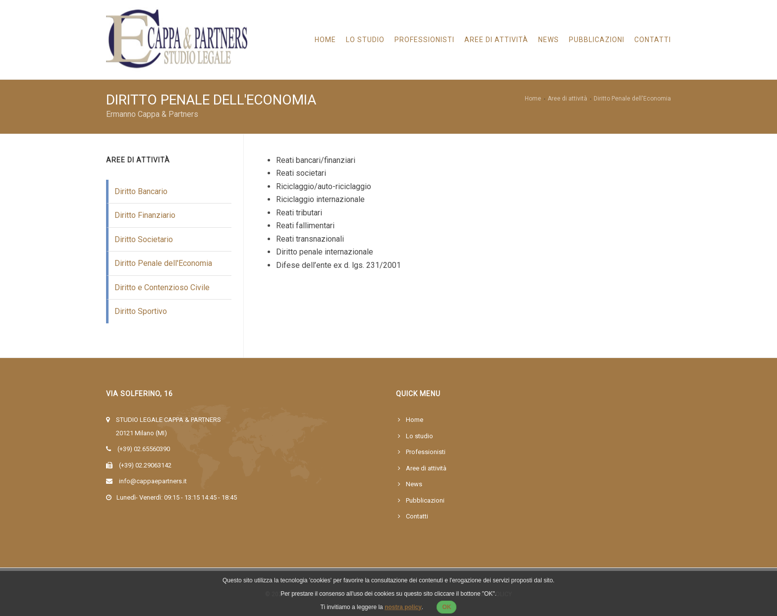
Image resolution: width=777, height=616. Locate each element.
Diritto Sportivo (140, 311)
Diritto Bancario (140, 191)
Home (325, 40)
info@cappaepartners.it (153, 481)
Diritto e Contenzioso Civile (162, 287)
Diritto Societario (143, 239)
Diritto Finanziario (144, 215)
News (548, 40)
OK (446, 607)
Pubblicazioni (596, 40)
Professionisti (424, 40)
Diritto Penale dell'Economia (163, 263)
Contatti (417, 516)
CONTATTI (657, 40)
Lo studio (365, 40)
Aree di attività (426, 468)
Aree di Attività (496, 40)
